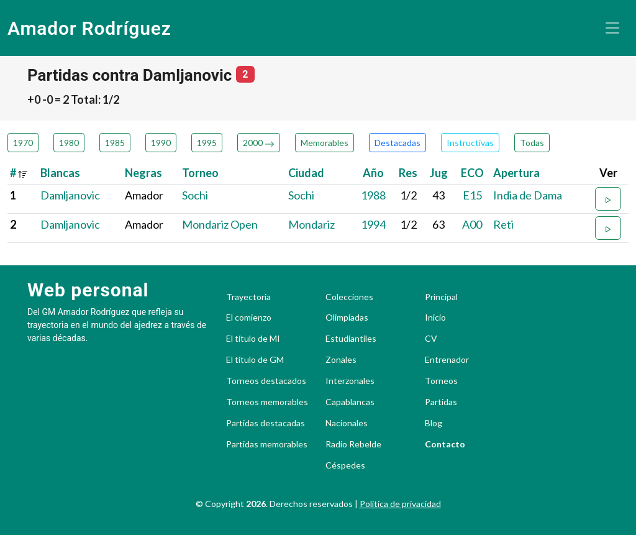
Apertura (516, 173)
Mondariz (311, 224)
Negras (143, 173)
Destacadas (397, 142)
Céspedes (345, 465)
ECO (472, 173)
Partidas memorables (266, 444)
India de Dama (527, 195)
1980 (69, 142)
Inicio (435, 317)
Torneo (200, 173)
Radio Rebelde (353, 444)
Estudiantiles (350, 338)
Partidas (441, 402)
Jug (439, 173)
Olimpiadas (346, 317)
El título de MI (253, 338)
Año (373, 173)
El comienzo (248, 317)
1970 (23, 142)
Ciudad (306, 173)
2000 (259, 142)
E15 (472, 195)
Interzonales (350, 381)
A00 (472, 224)
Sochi (195, 195)
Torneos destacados (266, 381)
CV (431, 338)
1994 (373, 224)
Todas (532, 142)
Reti (503, 224)
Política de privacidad (400, 503)
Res (408, 173)
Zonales (341, 359)
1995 (207, 142)
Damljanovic (70, 195)
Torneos (441, 381)
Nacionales (346, 423)
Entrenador (447, 359)
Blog (433, 423)
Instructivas (470, 142)
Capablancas (350, 402)
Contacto (445, 444)
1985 (115, 142)
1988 (373, 195)
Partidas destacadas (265, 423)
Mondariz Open (220, 224)
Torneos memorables (267, 402)
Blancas (60, 173)
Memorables (324, 142)
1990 (161, 142)
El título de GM (255, 359)
